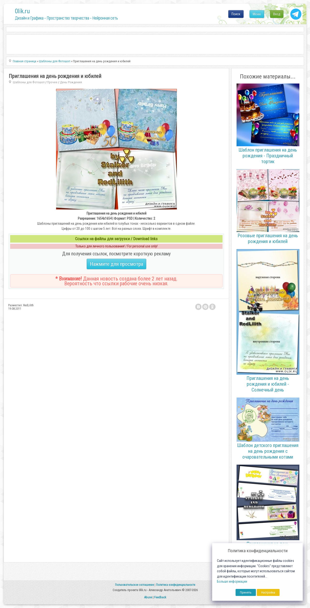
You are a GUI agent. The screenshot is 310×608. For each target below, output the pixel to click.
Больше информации (232, 582)
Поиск (235, 14)
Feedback (160, 597)
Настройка (268, 592)
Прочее (52, 82)
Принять (246, 592)
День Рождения (71, 82)
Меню (257, 14)
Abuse (148, 597)
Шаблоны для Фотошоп (29, 82)
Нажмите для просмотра (116, 264)
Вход (276, 14)
